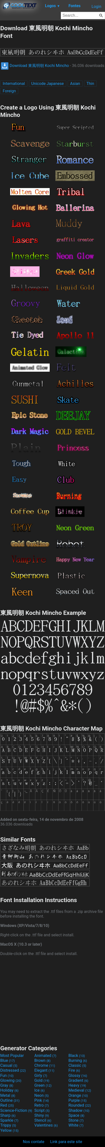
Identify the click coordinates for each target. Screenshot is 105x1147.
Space (76, 1115)
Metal (7, 1095)
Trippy (8, 1125)
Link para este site (66, 1141)
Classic (77, 1065)
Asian (75, 83)
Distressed (13, 1070)
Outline (10, 1100)
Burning (77, 1060)
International (14, 83)
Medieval (79, 1090)
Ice (39, 1090)
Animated (45, 1055)
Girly (40, 1075)
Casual (8, 1065)
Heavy (77, 1085)
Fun (7, 1075)
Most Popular (12, 1055)
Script (42, 1110)
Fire (74, 1070)
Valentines (46, 1125)
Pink (41, 1100)
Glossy (77, 1075)
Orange (78, 1095)
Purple (77, 1100)
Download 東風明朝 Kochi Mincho (35, 65)
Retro (41, 1105)
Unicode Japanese (47, 83)
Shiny (41, 1115)
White (76, 1125)
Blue (7, 1060)
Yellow (9, 1130)
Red (7, 1105)
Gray (6, 1085)
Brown (42, 1060)
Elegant (44, 1070)
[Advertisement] (52, 999)
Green (43, 1085)
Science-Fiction (16, 1110)
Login (96, 6)
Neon (41, 1095)
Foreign (9, 91)
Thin (90, 83)
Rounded (79, 1105)
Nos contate (33, 1141)
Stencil (42, 1120)
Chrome (44, 1065)
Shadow (78, 1110)
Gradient (78, 1080)
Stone (76, 1120)
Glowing (10, 1080)
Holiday (9, 1090)
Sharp (8, 1115)
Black (76, 1055)
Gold (41, 1080)
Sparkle (9, 1120)
